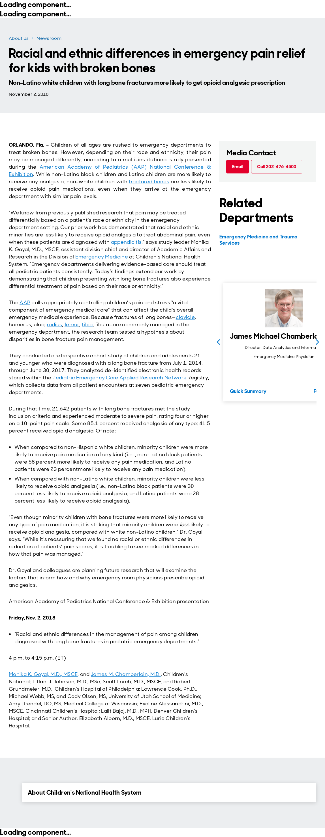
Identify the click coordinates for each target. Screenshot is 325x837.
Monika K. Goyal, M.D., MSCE (43, 674)
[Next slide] (317, 342)
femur (72, 324)
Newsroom (49, 38)
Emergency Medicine (101, 256)
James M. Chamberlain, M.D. (126, 674)
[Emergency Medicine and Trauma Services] (267, 240)
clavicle (185, 317)
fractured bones (149, 181)
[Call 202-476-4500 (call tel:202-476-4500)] (276, 166)
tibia (87, 324)
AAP (25, 302)
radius (54, 324)
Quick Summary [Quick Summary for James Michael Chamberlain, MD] (248, 391)
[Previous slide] (218, 342)
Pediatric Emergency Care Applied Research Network (119, 377)
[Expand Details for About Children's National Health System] (12, 792)
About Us (19, 38)
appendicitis (126, 242)
